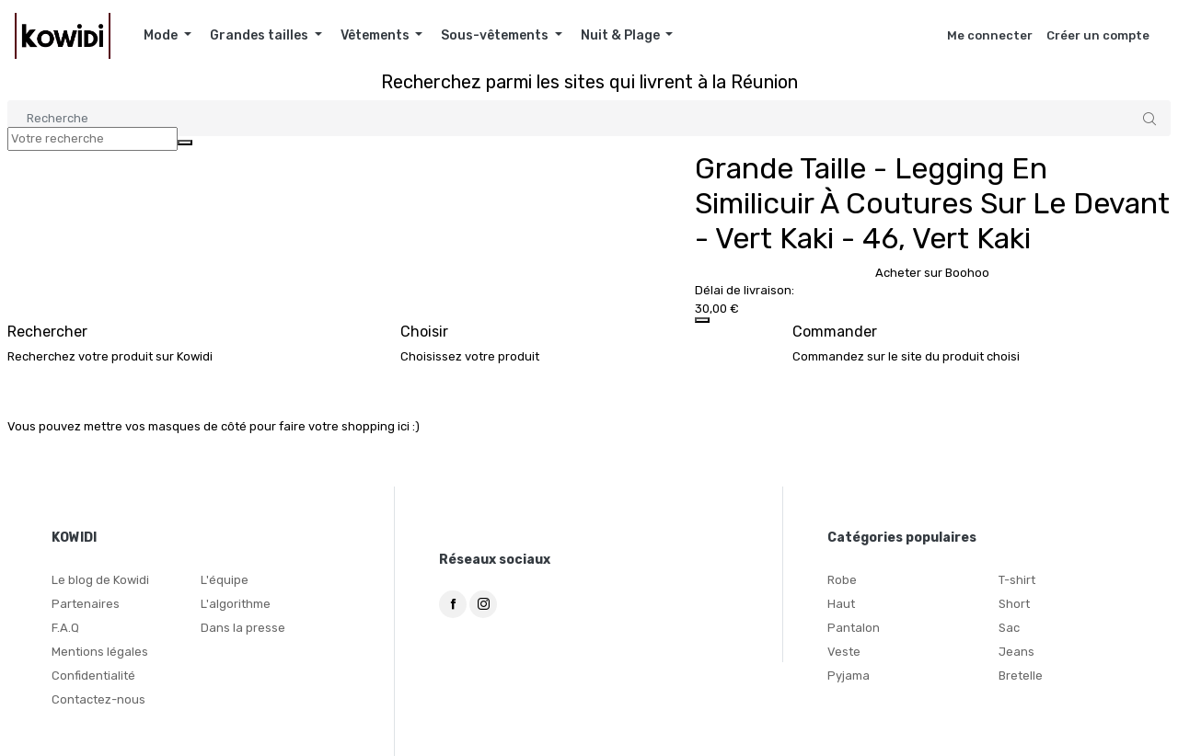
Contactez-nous (98, 699)
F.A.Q (65, 628)
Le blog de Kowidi (100, 580)
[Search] (589, 118)
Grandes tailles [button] (260, 35)
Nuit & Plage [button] (622, 35)
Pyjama (848, 675)
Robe (842, 580)
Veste (843, 652)
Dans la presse (243, 628)
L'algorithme (236, 604)
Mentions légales (100, 652)
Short (1014, 604)
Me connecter (990, 35)
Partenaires (86, 604)
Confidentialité (93, 675)
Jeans (1016, 652)
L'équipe (224, 580)
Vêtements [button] (376, 35)
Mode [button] (162, 35)
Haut (841, 604)
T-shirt (1017, 580)
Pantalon (853, 628)
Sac (1009, 628)
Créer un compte (1097, 35)
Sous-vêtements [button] (496, 35)
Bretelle (1021, 675)
